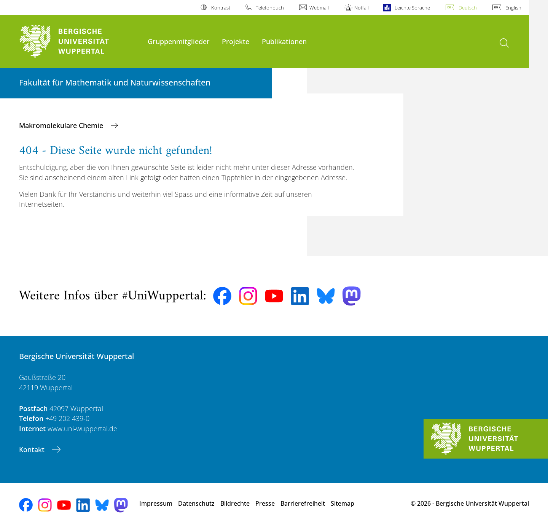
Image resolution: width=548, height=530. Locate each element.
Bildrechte (235, 503)
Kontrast (220, 7)
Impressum (155, 503)
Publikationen (284, 41)
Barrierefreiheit (302, 503)
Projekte (235, 41)
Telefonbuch (270, 7)
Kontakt (32, 449)
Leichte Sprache (412, 7)
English (513, 7)
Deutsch (468, 7)
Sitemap (342, 503)
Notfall (361, 7)
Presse (265, 503)
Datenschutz (196, 503)
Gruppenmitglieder (179, 41)
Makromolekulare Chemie (62, 125)
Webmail (319, 7)
